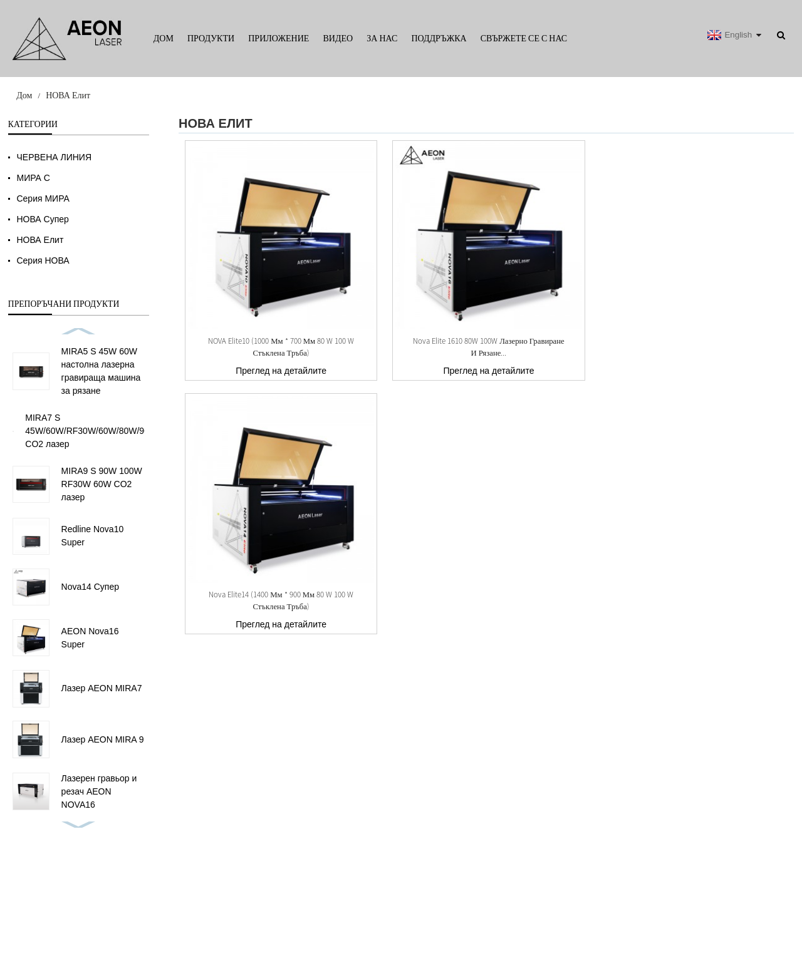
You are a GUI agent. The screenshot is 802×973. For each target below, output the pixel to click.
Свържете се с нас (524, 38)
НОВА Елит (68, 95)
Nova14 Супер (90, 587)
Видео (338, 38)
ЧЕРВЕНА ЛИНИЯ (53, 157)
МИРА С (32, 178)
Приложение (278, 38)
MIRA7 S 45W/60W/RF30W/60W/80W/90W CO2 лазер (91, 431)
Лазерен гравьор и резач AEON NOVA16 (99, 791)
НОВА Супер (42, 219)
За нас (382, 38)
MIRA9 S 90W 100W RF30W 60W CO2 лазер (101, 484)
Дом (164, 38)
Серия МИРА (42, 198)
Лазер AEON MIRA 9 (102, 739)
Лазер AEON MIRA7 (101, 688)
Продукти (210, 38)
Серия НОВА (42, 260)
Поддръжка (438, 38)
